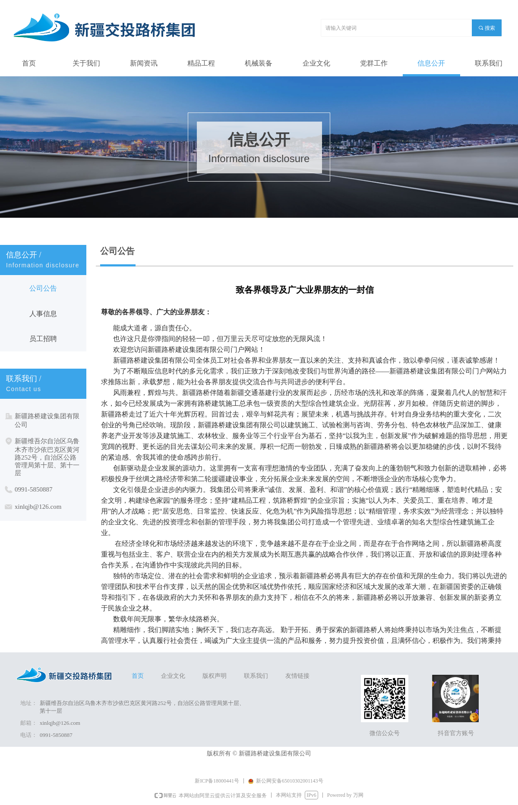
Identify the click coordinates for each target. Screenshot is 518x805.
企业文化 (173, 676)
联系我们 (256, 676)
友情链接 (297, 676)
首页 (138, 676)
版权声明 (214, 676)
